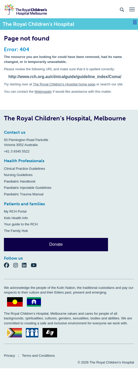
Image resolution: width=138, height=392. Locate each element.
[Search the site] (122, 9)
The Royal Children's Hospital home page (64, 84)
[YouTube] (35, 265)
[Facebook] (8, 265)
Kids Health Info (16, 218)
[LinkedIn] (26, 265)
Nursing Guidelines (18, 175)
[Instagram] (17, 265)
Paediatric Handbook (19, 181)
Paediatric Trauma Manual (24, 194)
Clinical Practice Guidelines (24, 169)
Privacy (9, 356)
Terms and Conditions (38, 356)
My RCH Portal (15, 211)
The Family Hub (16, 231)
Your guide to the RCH (21, 224)
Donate (56, 244)
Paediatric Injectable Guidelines (27, 188)
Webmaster (43, 91)
